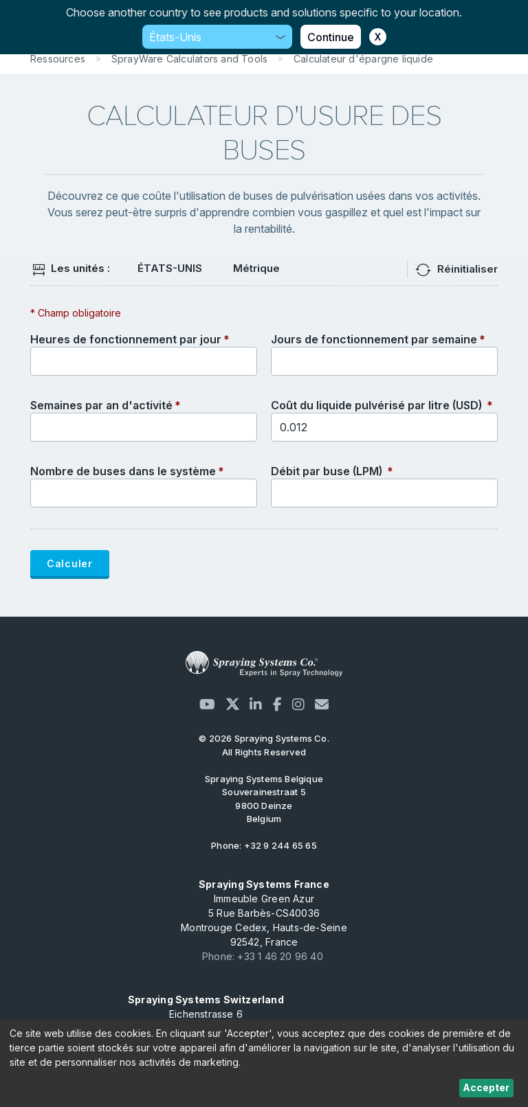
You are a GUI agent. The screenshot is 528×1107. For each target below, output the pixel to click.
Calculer (70, 563)
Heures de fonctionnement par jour (125, 339)
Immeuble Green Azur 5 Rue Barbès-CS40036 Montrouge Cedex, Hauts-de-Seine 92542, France (264, 913)
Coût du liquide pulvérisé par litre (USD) (378, 405)
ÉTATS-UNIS (170, 268)
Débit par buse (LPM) (328, 471)
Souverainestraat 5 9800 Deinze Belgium (264, 799)
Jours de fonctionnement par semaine (374, 339)
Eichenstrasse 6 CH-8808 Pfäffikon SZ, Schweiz (206, 1014)
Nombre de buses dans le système (123, 471)
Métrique (256, 268)
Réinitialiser (467, 268)
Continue (330, 37)
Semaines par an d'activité (101, 405)
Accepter (486, 1087)
